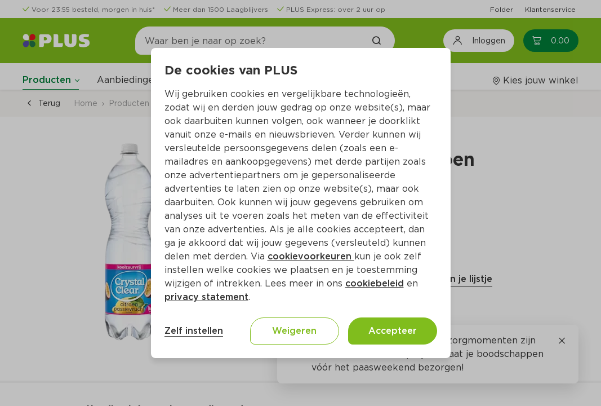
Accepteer (392, 330)
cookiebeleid (374, 283)
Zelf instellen (193, 330)
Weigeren (294, 330)
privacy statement (206, 297)
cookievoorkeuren (311, 256)
